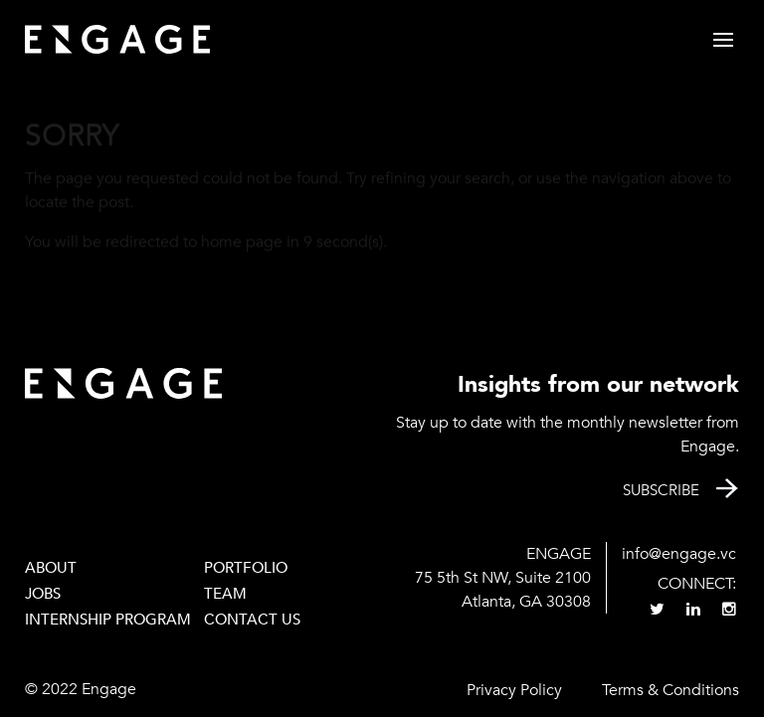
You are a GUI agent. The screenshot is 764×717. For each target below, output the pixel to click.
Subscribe (661, 490)
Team (225, 594)
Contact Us (252, 619)
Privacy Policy (514, 690)
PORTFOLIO (245, 568)
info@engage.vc (679, 554)
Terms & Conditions (670, 690)
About (51, 568)
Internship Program (108, 619)
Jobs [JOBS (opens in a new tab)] (43, 594)
